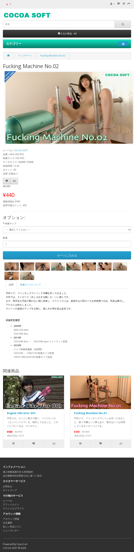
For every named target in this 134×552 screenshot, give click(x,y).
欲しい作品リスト (12, 526)
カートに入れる (67, 255)
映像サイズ (10, 223)
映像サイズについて (30, 284)
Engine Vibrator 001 (21, 413)
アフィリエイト (11, 504)
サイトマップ (10, 490)
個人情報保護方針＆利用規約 (18, 471)
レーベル (7, 500)
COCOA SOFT (20, 150)
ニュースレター (11, 530)
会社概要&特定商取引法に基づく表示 (22, 475)
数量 (5, 237)
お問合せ (7, 486)
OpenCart (22, 544)
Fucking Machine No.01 (90, 413)
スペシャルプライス (13, 508)
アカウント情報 (11, 518)
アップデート (25, 55)
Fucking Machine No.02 (52, 55)
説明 (11, 284)
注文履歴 (7, 522)
